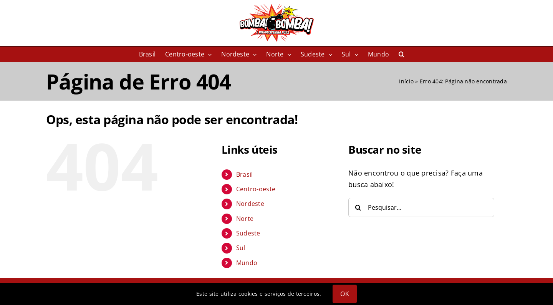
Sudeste (248, 233)
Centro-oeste (255, 189)
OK (344, 294)
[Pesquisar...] (421, 207)
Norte (244, 218)
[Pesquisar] (358, 207)
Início (406, 81)
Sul (240, 248)
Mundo (246, 263)
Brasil (244, 174)
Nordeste (250, 203)
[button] (401, 54)
